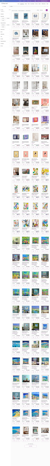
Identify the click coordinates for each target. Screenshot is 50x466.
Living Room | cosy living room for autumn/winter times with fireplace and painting (25, 435)
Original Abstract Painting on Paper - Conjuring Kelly (44, 193)
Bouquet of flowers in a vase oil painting (15, 73)
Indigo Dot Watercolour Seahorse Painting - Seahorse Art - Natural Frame (44, 21)
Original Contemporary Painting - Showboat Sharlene (44, 228)
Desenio (33, 143)
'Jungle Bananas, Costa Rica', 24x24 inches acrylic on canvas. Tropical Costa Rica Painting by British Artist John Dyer (15, 245)
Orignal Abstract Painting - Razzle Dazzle (44, 176)
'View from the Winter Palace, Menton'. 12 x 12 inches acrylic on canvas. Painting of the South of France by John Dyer (44, 366)
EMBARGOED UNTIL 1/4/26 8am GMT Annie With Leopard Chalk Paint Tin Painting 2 (35, 38)
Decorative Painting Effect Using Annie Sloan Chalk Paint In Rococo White (25, 55)
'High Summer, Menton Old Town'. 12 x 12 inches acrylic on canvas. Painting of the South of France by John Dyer (35, 383)
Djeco (42, 108)
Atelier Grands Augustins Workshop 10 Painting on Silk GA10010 (44, 124)
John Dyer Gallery (14, 246)
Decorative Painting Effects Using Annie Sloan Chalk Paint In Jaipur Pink (16, 55)
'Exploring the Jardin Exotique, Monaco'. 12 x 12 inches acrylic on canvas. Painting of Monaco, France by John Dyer (25, 332)
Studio (47, 3)
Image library (22, 3)
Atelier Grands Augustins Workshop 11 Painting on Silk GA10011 (44, 107)
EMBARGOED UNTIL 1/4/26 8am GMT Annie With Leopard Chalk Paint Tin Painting (44, 38)
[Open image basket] (47, 6)
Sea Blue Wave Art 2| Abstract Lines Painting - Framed (15, 21)
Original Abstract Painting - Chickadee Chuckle (25, 228)
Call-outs (36, 3)
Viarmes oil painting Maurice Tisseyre (24, 176)
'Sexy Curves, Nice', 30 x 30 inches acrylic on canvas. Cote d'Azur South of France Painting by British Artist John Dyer (15, 383)
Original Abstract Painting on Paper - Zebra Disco (15, 228)
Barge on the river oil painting (34, 107)
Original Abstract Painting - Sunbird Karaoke (35, 228)
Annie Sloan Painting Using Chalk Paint (35, 55)
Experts (40, 3)
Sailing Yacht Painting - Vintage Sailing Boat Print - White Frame (45, 55)
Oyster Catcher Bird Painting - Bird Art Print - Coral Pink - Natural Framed (44, 159)
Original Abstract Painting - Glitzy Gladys (16, 193)
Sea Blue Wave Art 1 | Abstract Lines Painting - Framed (25, 21)
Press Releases (22, 10)
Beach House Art (14, 22)
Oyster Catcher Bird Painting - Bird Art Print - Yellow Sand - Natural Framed (35, 159)
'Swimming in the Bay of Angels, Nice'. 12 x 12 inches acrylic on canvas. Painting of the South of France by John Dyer (16, 401)
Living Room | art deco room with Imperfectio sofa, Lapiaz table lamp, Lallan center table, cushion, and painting (44, 435)
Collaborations (43, 3)
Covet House (23, 39)
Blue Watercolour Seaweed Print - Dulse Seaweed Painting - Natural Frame (45, 90)
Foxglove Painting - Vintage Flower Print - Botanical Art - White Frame (35, 90)
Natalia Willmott (14, 74)
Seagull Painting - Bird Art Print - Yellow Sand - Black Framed (15, 159)
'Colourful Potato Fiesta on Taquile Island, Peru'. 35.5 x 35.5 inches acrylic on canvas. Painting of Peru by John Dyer (45, 245)
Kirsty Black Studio (34, 177)
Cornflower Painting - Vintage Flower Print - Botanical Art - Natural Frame (44, 73)
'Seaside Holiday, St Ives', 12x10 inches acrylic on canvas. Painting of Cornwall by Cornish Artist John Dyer (44, 332)
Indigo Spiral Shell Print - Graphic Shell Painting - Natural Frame (15, 38)
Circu (32, 436)
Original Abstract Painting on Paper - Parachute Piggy (25, 211)
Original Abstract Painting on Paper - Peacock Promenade (35, 211)
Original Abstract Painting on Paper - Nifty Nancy (15, 211)
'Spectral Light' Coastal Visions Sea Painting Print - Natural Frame (16, 107)
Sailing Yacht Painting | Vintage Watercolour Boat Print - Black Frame (35, 73)
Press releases (32, 3)
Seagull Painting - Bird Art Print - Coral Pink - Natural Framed (25, 159)
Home (18, 3)
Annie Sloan (33, 39)
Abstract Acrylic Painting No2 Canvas (35, 142)
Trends (29, 3)
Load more (30, 446)
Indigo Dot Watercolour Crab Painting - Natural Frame (35, 21)
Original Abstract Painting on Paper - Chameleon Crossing (35, 193)
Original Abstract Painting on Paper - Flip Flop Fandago (35, 176)
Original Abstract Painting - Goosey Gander (25, 193)
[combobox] (42, 10)
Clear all (10, 9)
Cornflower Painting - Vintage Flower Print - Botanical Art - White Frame (16, 90)
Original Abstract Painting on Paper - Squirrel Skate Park (44, 211)
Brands (26, 3)
